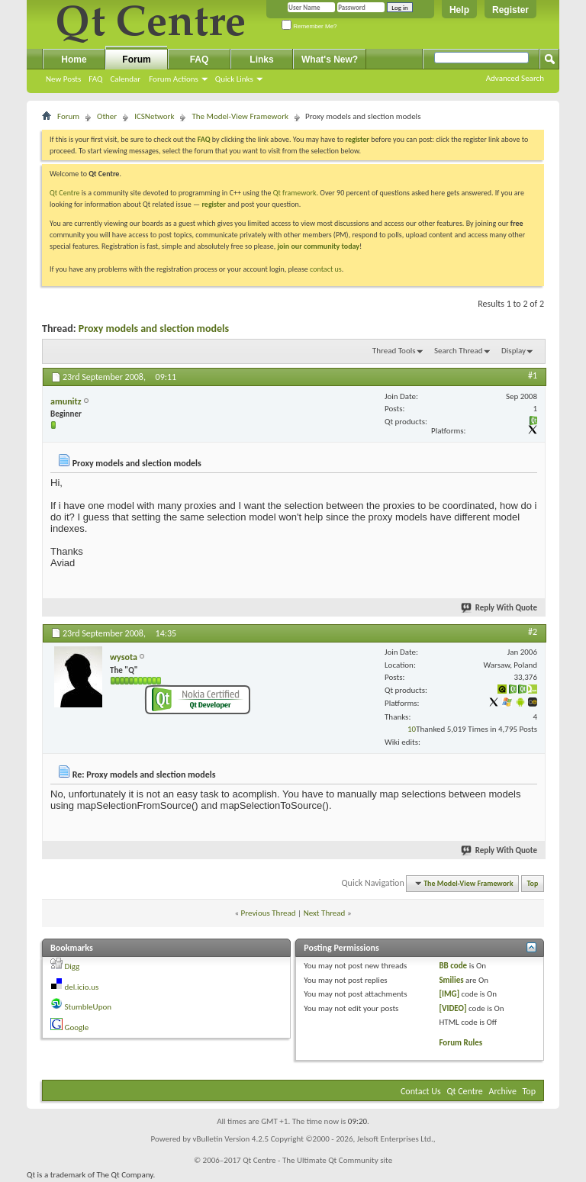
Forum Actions (173, 79)
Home (73, 59)
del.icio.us (82, 987)
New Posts (63, 79)
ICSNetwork (154, 116)
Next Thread (325, 913)
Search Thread (458, 351)
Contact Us (421, 1091)
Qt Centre (65, 193)
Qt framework (295, 193)
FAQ (95, 79)
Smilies (451, 980)
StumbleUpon (88, 1007)
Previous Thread (268, 913)
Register (510, 10)
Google (77, 1027)
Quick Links (234, 79)
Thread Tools (394, 351)
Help (459, 10)
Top (533, 883)
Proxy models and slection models (154, 328)
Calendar (125, 79)
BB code (453, 966)
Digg (72, 966)
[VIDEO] (452, 1008)
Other (107, 116)
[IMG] (449, 994)
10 (411, 729)
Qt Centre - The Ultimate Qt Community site (317, 1160)
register (213, 204)
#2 (532, 631)
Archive (503, 1091)
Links (261, 59)
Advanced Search (515, 78)
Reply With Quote (499, 608)
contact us (326, 269)
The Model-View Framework (240, 116)
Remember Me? (309, 26)
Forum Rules (460, 1043)
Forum (136, 59)
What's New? (329, 59)
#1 (532, 375)
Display (513, 351)
